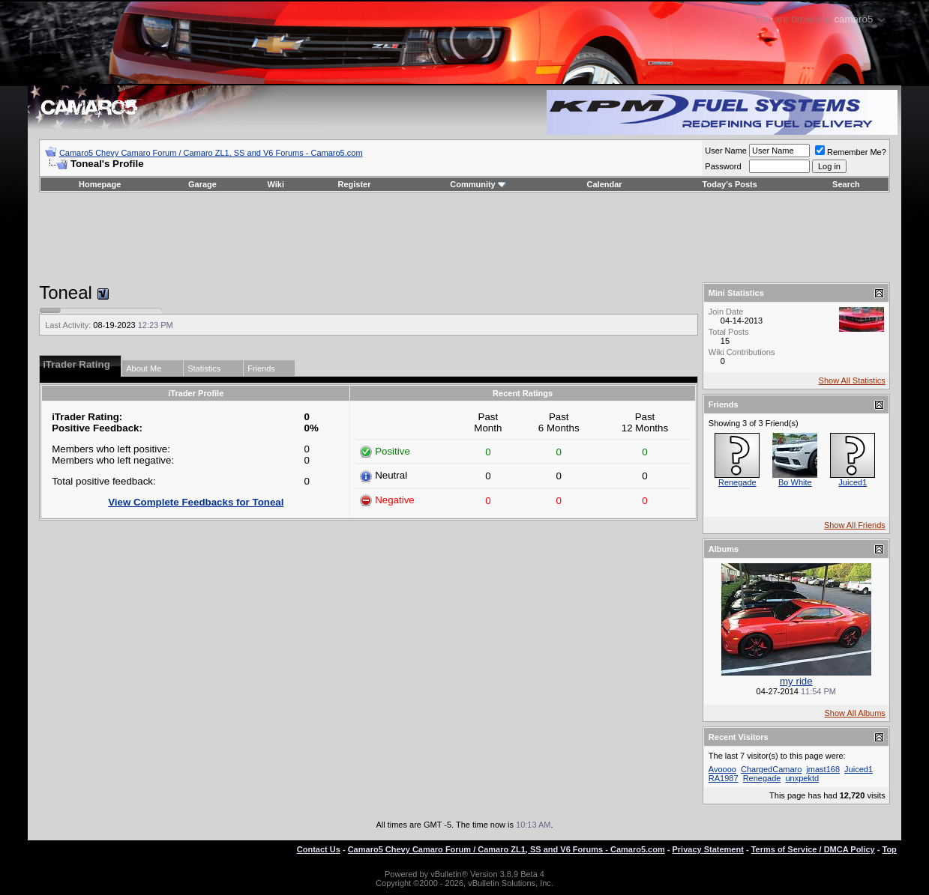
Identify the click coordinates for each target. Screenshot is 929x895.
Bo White (795, 482)
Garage (202, 184)
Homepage (100, 184)
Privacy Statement (707, 849)
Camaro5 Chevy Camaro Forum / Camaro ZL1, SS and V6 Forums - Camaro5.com (211, 152)
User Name (726, 150)
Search (846, 184)
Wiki (275, 184)
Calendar (604, 184)
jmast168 (823, 769)
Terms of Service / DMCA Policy (813, 849)
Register (353, 184)
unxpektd (803, 778)
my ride (796, 681)
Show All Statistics (852, 380)
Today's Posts (730, 184)
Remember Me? (850, 152)
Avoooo (722, 769)
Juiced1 (852, 482)
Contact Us (318, 849)
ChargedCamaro (771, 769)
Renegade (737, 482)
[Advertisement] (465, 237)
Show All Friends (855, 525)
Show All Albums (855, 713)
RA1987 (724, 778)
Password (723, 166)
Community (478, 184)
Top (889, 849)
